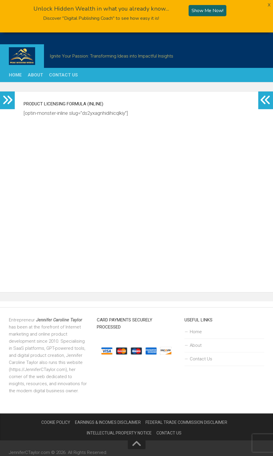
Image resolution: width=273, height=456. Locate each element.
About (35, 74)
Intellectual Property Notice (119, 432)
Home (15, 74)
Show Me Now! (207, 9)
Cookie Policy (55, 421)
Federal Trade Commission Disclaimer (186, 421)
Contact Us (63, 74)
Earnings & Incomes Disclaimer (108, 421)
